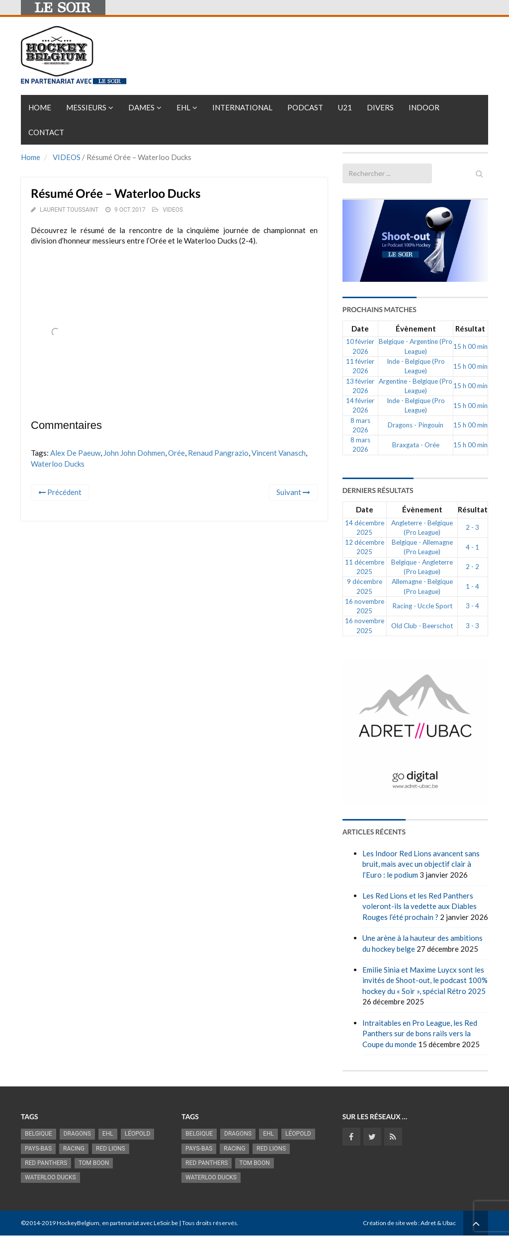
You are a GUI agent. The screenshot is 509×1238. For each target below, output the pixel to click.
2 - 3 (472, 527)
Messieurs (86, 107)
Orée (176, 452)
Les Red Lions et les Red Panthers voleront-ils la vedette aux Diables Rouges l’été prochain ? (419, 906)
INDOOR (424, 107)
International (242, 107)
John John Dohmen (134, 452)
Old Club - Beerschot (422, 626)
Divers (380, 107)
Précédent (60, 492)
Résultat (470, 328)
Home (39, 107)
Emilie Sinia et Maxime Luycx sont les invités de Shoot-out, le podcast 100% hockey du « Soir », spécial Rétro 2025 (425, 980)
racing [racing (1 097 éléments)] (74, 1148)
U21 (345, 107)
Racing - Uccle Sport (422, 606)
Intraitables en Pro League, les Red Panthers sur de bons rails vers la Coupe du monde (419, 1033)
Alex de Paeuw (75, 452)
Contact (46, 132)
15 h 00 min (470, 346)
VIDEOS (67, 157)
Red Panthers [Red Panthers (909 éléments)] (46, 1162)
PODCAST (305, 107)
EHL (183, 107)
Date (360, 328)
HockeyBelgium (78, 1223)
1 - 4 (472, 586)
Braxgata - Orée (415, 445)
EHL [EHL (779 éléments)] (107, 1133)
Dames (141, 107)
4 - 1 (472, 547)
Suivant (293, 492)
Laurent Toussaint (69, 209)
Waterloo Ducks (58, 463)
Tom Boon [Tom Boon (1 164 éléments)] (94, 1162)
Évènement (416, 328)
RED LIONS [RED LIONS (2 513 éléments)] (110, 1148)
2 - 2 (472, 567)
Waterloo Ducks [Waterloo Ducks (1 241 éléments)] (50, 1177)
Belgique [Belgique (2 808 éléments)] (38, 1133)
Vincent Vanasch (279, 452)
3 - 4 (472, 606)
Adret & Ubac (438, 1223)
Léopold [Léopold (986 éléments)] (138, 1133)
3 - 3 (472, 626)
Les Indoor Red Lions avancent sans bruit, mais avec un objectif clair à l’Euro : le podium (421, 864)
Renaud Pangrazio (218, 452)
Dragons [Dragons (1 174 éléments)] (77, 1133)
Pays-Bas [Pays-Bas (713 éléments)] (38, 1148)
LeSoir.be (166, 1223)
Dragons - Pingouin (415, 425)
